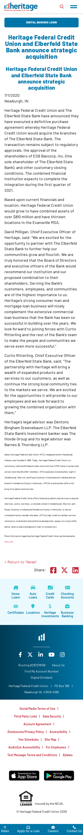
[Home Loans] (16, 592)
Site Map (50, 739)
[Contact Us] (74, 829)
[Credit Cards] (50, 592)
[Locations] (33, 609)
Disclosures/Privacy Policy (26, 732)
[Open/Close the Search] (62, 6)
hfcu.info (8, 541)
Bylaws (68, 755)
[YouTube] (52, 654)
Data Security (52, 716)
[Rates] (5, 829)
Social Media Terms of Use (37, 708)
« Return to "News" (20, 561)
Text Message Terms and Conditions (32, 755)
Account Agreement (37, 724)
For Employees (56, 747)
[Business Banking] (67, 611)
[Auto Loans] (33, 592)
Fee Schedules (29, 739)
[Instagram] (62, 654)
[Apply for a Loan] (28, 829)
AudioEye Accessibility (24, 747)
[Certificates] (16, 609)
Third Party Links (25, 716)
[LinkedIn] (41, 654)
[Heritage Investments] (50, 611)
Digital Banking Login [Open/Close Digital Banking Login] (41, 22)
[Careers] (53, 829)
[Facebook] (21, 654)
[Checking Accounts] (67, 592)
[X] (30, 654)
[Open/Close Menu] (74, 6)
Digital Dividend (41, 677)
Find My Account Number (42, 671)
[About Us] (58, 665)
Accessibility (58, 732)
